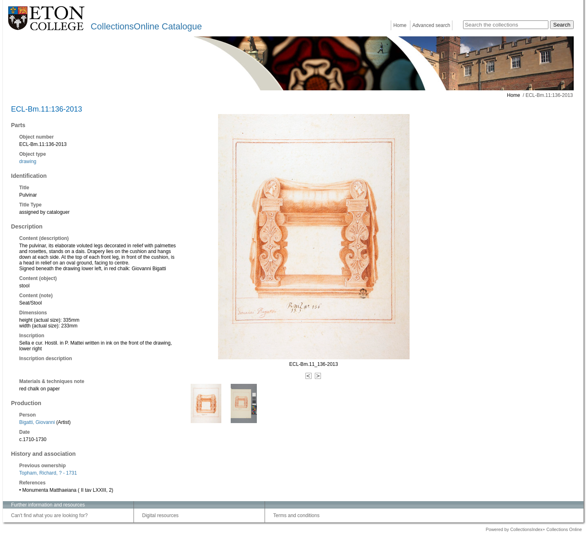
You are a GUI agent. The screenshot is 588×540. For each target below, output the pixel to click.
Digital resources (160, 515)
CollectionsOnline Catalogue (146, 26)
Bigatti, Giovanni (37, 422)
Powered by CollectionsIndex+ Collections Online (534, 529)
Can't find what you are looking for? (49, 515)
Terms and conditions (296, 515)
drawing (27, 161)
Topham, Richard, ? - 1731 (48, 473)
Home (399, 25)
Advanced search (431, 25)
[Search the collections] (505, 24)
